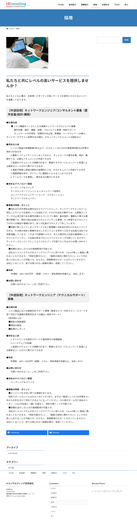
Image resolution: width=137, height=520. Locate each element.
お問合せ (54, 473)
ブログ (64, 473)
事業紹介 (34, 473)
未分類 (11, 468)
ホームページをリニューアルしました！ (108, 491)
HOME (11, 473)
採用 (43, 473)
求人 (74, 473)
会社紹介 (22, 473)
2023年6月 (12, 453)
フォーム (30, 284)
